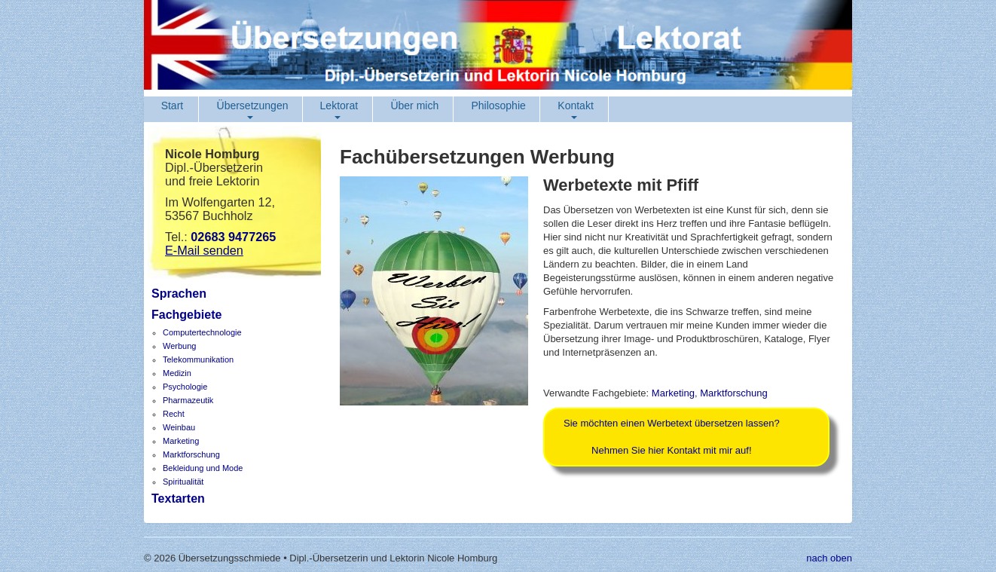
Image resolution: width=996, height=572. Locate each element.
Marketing (181, 440)
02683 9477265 (233, 236)
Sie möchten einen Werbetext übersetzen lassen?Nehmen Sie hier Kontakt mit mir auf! (672, 437)
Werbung (179, 345)
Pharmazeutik (188, 400)
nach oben (829, 558)
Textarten (178, 498)
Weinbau (179, 427)
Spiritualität (183, 481)
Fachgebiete (186, 314)
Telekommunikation (198, 359)
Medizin (177, 373)
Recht (174, 413)
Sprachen (178, 293)
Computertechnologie (202, 332)
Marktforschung (191, 454)
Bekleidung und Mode (203, 468)
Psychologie (185, 386)
